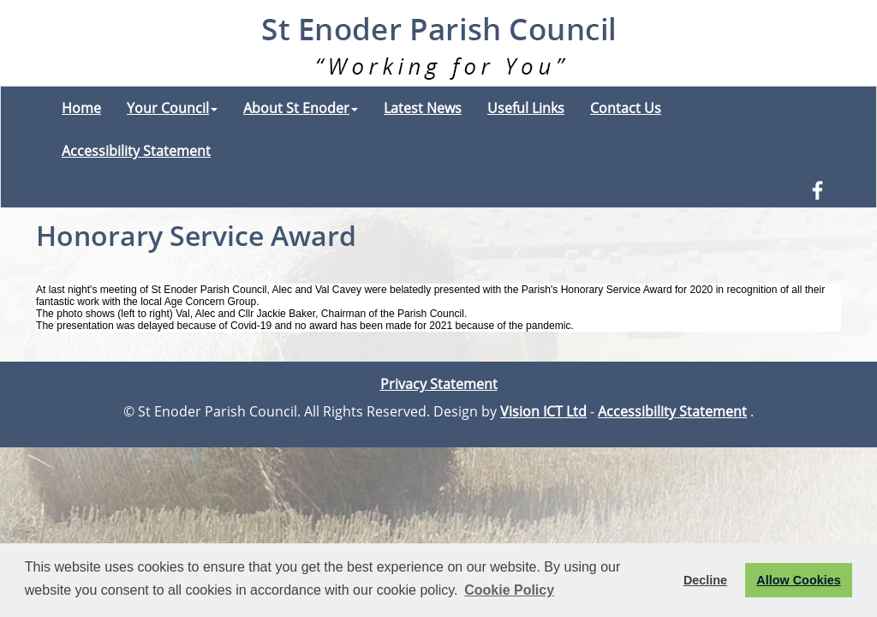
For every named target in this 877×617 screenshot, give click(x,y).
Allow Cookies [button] (798, 580)
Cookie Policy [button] (509, 590)
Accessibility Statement (136, 150)
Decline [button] (705, 580)
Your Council (172, 108)
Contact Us (625, 108)
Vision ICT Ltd (543, 411)
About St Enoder (300, 108)
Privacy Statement (439, 383)
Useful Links (525, 108)
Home (81, 108)
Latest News (423, 108)
